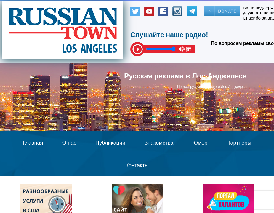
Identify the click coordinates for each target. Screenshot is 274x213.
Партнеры (239, 143)
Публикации (110, 143)
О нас (69, 143)
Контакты (137, 165)
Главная (33, 143)
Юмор (200, 143)
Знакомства (158, 143)
